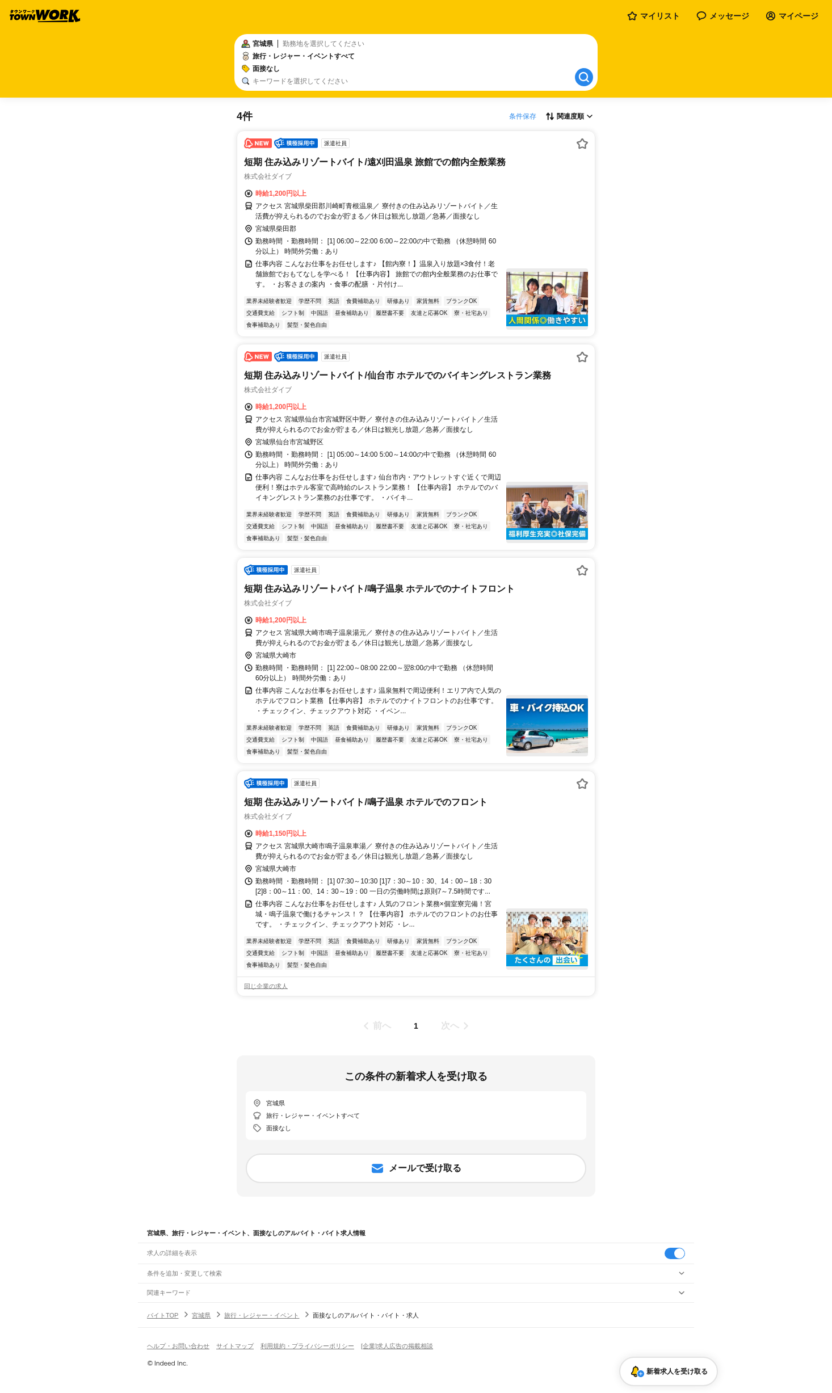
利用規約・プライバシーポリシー (307, 1346)
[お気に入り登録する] (582, 143)
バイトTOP (162, 1315)
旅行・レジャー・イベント (261, 1315)
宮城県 (201, 1315)
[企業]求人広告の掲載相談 (397, 1346)
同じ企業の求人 (266, 986)
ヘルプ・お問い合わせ (178, 1346)
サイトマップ (235, 1346)
